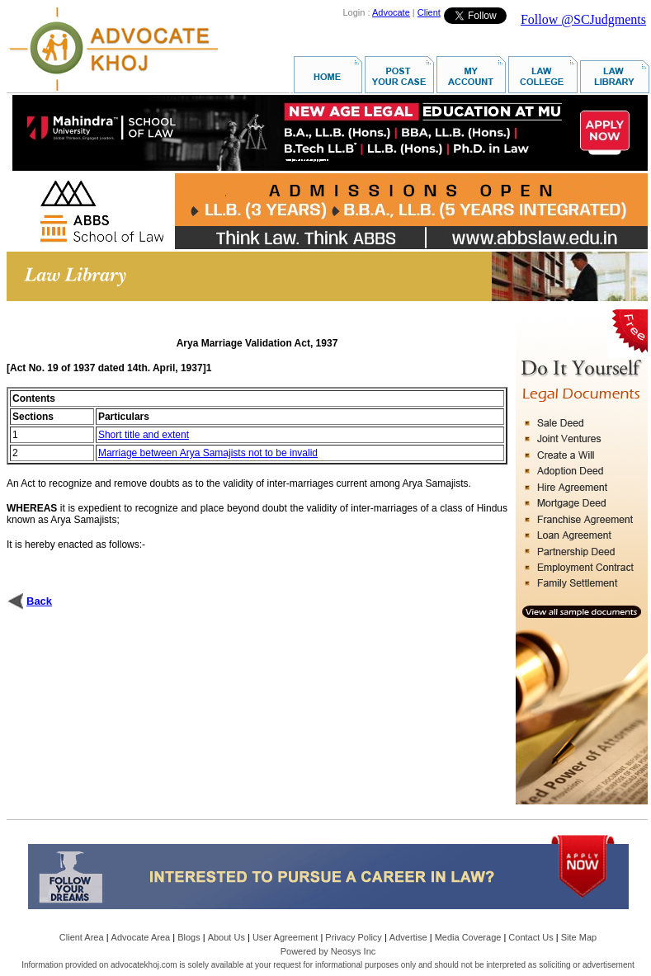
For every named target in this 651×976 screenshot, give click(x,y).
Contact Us (530, 937)
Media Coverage (468, 937)
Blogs (188, 937)
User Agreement (285, 937)
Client (429, 12)
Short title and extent (143, 435)
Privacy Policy (353, 937)
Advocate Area (141, 937)
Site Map (579, 937)
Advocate (391, 12)
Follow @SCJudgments (583, 19)
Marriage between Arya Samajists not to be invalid (208, 453)
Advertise (408, 937)
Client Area (81, 937)
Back (39, 601)
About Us (226, 937)
